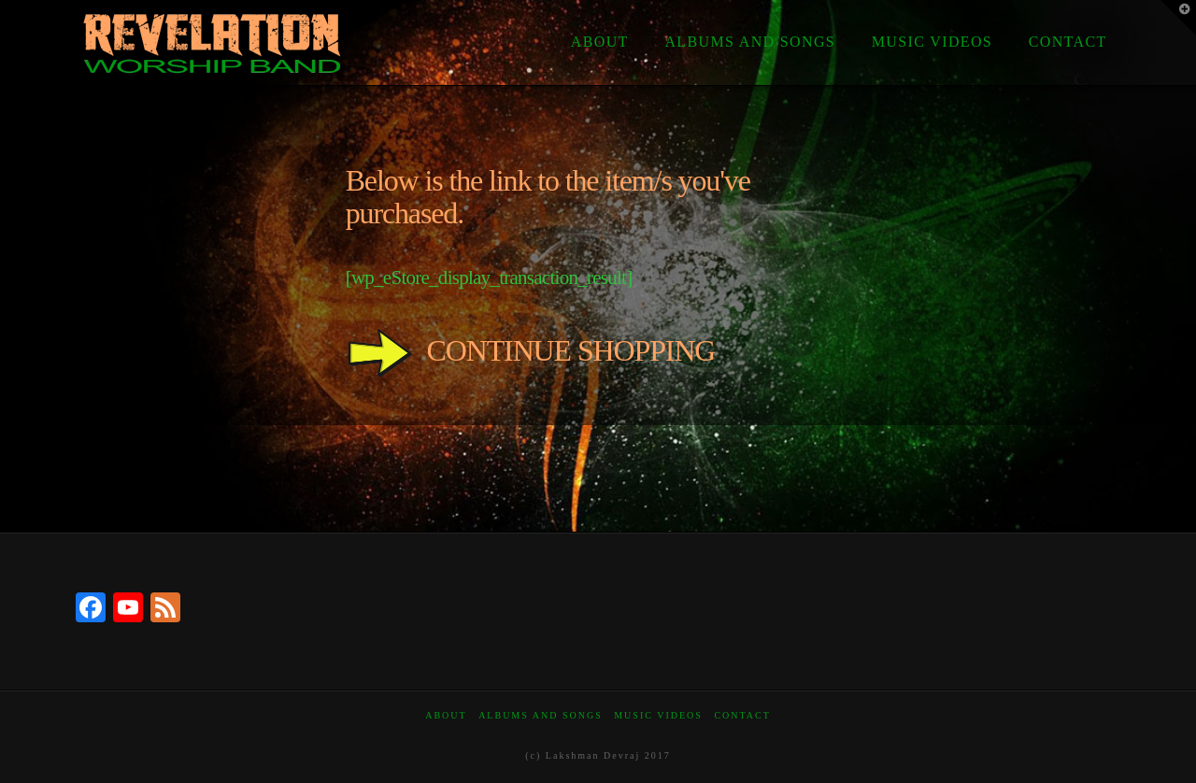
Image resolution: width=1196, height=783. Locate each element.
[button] (1178, 18)
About (445, 715)
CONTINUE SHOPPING (531, 350)
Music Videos (658, 715)
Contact (742, 715)
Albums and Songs (540, 715)
